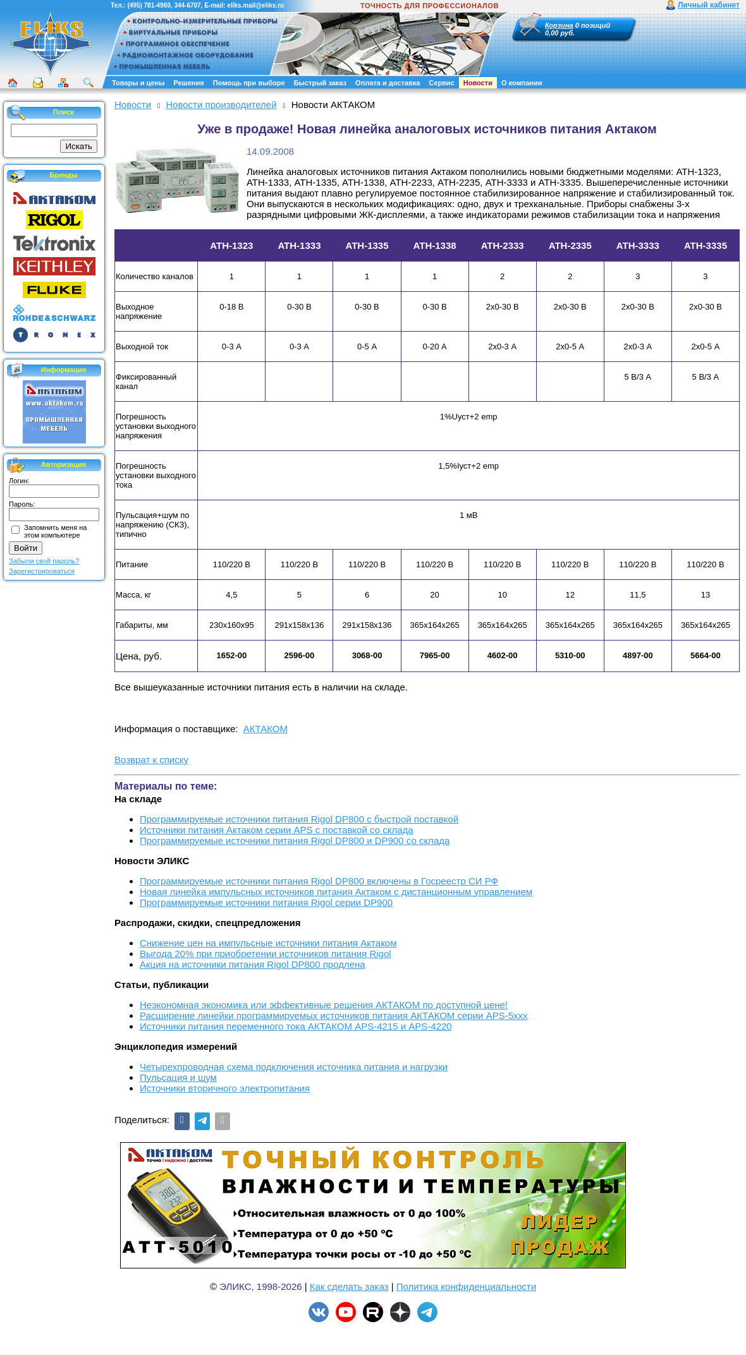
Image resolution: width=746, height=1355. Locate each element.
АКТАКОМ (265, 728)
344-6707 (187, 5)
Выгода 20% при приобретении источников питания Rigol (265, 953)
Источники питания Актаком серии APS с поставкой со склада (276, 829)
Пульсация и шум (178, 1077)
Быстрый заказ (320, 83)
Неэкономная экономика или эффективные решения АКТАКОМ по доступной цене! (324, 1004)
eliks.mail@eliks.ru (255, 5)
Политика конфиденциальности (466, 1286)
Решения (188, 83)
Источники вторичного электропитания (225, 1088)
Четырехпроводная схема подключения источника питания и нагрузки (294, 1066)
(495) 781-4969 (148, 5)
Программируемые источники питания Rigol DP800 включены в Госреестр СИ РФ (319, 881)
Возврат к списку (151, 759)
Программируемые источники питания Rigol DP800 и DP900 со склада (294, 840)
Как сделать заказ (349, 1286)
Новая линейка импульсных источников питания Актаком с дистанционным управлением (336, 891)
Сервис (441, 83)
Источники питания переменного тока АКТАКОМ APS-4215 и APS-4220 (296, 1026)
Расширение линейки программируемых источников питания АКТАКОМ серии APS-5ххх (334, 1015)
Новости (477, 83)
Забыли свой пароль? (44, 561)
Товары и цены (138, 83)
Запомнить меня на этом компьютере (55, 531)
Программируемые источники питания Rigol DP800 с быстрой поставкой (299, 819)
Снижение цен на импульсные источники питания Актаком (268, 942)
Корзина (559, 25)
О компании (521, 83)
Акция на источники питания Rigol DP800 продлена (252, 964)
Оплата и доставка (387, 83)
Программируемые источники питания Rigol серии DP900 (266, 902)
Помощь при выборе (249, 83)
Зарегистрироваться (42, 571)
